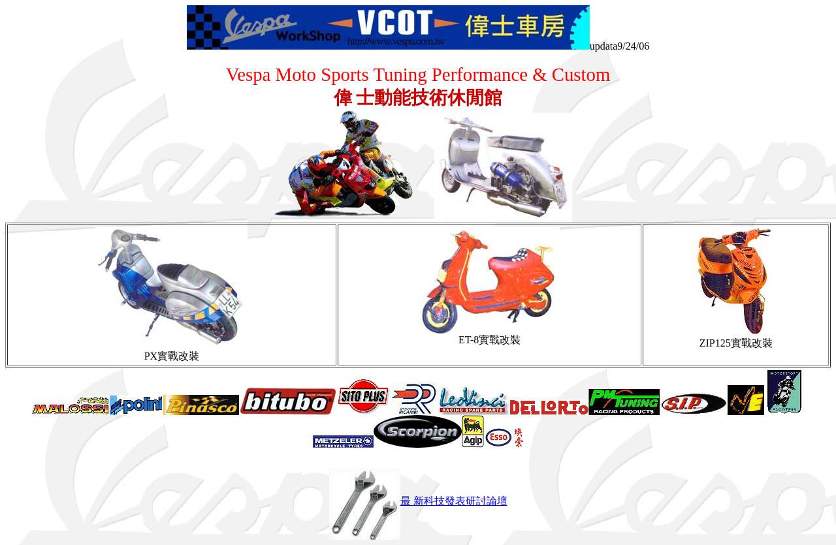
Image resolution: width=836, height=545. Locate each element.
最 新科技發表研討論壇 (418, 500)
